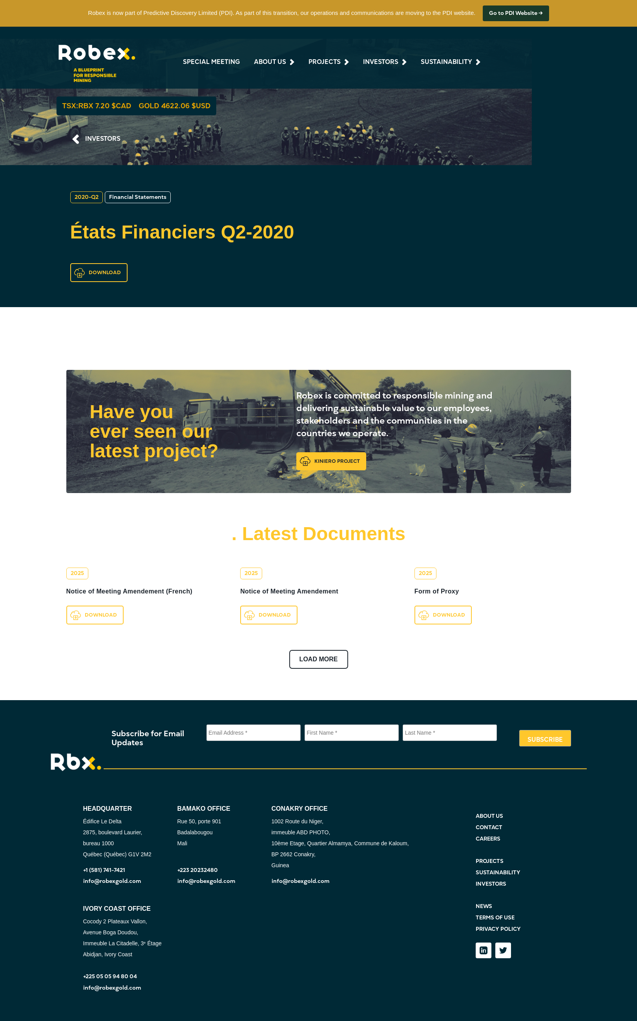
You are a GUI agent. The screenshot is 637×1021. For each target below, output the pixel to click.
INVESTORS (102, 139)
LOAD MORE (318, 659)
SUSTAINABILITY (498, 872)
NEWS (484, 906)
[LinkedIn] (483, 950)
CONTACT (489, 827)
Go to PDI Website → (516, 13)
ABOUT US (489, 816)
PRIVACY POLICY (498, 929)
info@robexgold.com (112, 881)
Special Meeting (211, 62)
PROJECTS (490, 861)
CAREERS (488, 839)
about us (270, 62)
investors (380, 62)
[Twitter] (503, 950)
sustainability (446, 62)
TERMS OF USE (495, 917)
